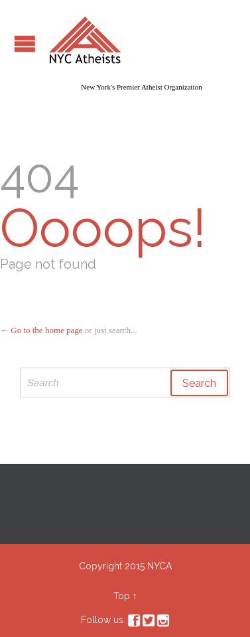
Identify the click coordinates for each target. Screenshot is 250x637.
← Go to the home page (41, 330)
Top (121, 596)
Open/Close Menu (25, 43)
